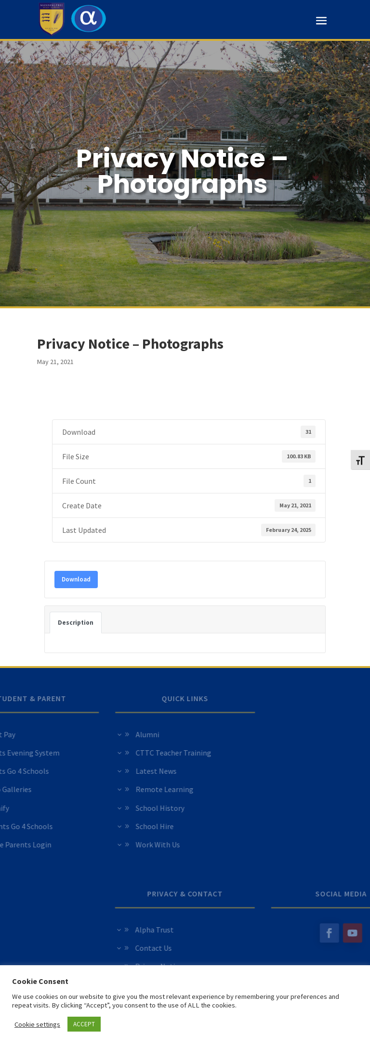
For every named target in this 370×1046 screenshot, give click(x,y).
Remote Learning (129, 789)
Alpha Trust (190, 929)
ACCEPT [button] (84, 1024)
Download (76, 579)
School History (124, 808)
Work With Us (122, 844)
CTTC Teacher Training (137, 752)
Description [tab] (75, 622)
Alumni (111, 734)
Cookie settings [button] (37, 1024)
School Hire (119, 826)
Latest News (120, 771)
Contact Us (189, 948)
